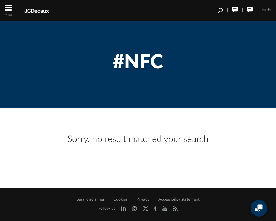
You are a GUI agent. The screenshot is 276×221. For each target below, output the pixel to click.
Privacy (142, 199)
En (264, 10)
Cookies (120, 199)
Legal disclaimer (90, 199)
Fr (269, 10)
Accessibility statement (179, 199)
